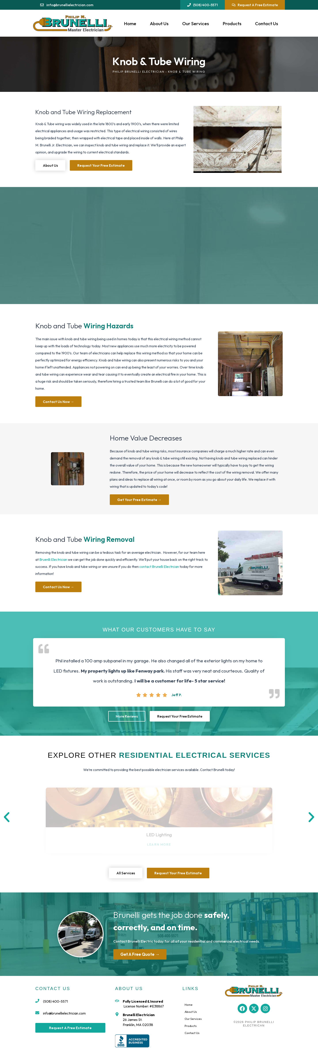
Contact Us (266, 23)
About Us (159, 23)
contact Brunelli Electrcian (159, 566)
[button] (6, 817)
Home (130, 23)
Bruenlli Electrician (53, 559)
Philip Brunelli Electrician (139, 71)
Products (232, 23)
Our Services (195, 23)
